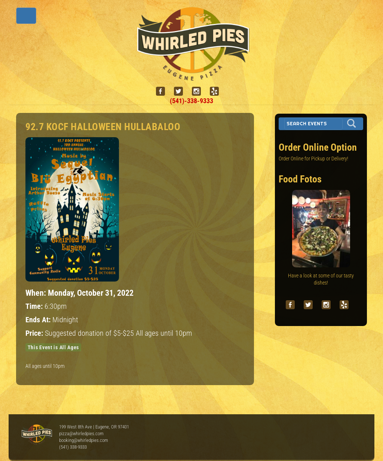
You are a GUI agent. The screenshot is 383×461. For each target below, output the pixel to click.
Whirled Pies (36, 435)
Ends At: (38, 320)
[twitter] (181, 91)
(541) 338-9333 (73, 447)
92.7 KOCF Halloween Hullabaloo (102, 126)
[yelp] (217, 91)
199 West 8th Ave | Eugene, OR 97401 (94, 427)
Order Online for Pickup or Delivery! (313, 159)
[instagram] (199, 91)
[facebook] (163, 91)
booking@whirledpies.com (83, 440)
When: (36, 293)
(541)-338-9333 (191, 101)
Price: (35, 333)
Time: (35, 306)
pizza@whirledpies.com (81, 433)
